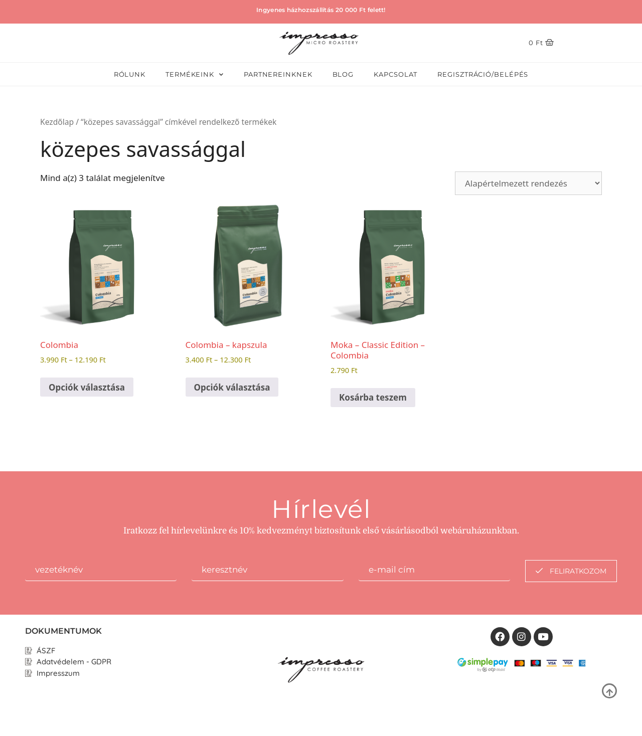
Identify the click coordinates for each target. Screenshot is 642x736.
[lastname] (267, 570)
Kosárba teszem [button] (373, 397)
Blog (343, 74)
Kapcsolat (395, 74)
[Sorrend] (528, 183)
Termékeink (195, 74)
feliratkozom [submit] (571, 571)
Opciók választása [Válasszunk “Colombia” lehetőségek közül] (87, 387)
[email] (434, 570)
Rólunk (129, 74)
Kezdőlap (57, 121)
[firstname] (101, 570)
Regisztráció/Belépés (482, 74)
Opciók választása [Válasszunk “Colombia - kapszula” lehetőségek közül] (232, 387)
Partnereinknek (278, 74)
